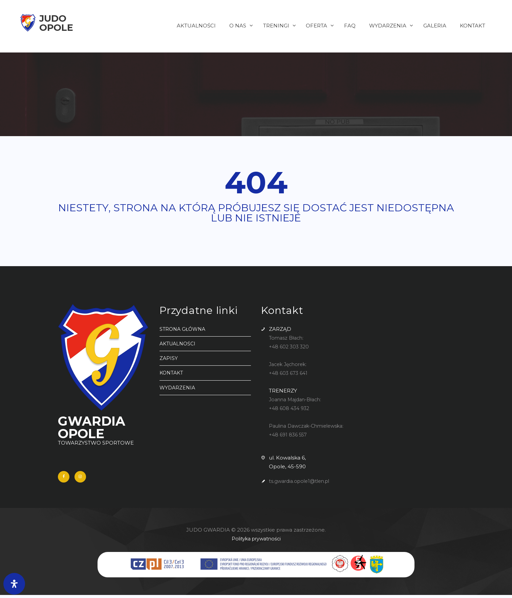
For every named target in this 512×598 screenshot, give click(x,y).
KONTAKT (172, 372)
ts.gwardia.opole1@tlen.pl (302, 481)
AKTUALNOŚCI (178, 343)
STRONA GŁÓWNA (183, 329)
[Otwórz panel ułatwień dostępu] (14, 584)
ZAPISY (168, 358)
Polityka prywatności (256, 541)
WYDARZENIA (178, 387)
